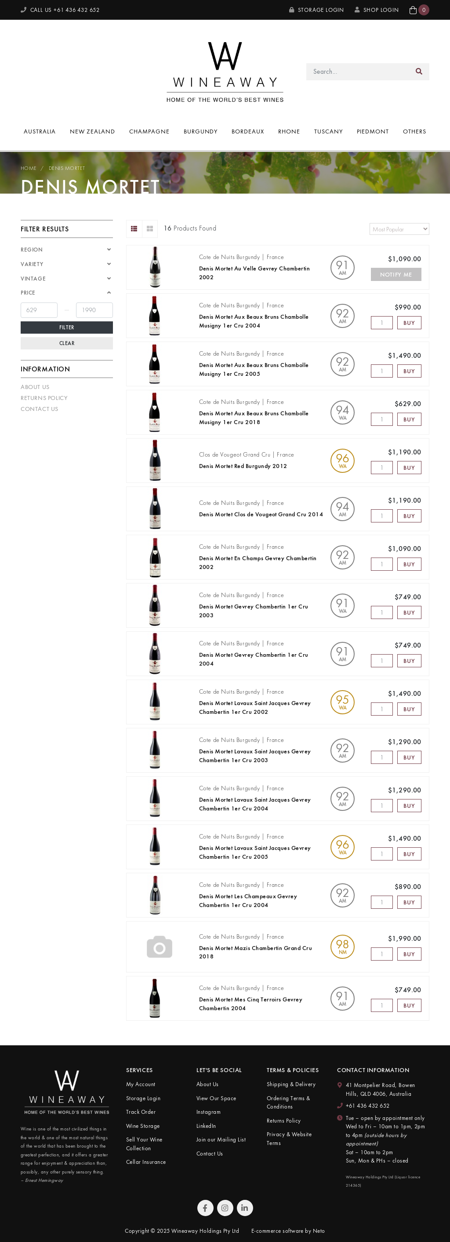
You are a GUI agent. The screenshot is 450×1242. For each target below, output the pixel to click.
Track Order (141, 1112)
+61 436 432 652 (368, 1105)
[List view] (134, 229)
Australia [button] (40, 131)
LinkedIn (206, 1126)
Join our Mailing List (221, 1139)
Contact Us (39, 409)
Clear (67, 343)
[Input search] (358, 71)
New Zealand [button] (92, 131)
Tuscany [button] (328, 131)
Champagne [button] (149, 131)
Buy (409, 323)
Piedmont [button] (373, 131)
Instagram (208, 1112)
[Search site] (419, 71)
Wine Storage (143, 1126)
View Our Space (216, 1098)
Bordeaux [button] (248, 131)
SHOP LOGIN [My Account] (377, 10)
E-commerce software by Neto (288, 1231)
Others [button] (414, 131)
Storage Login (316, 10)
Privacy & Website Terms (289, 1138)
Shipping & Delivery (291, 1084)
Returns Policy (44, 398)
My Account (141, 1084)
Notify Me (396, 274)
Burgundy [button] (201, 131)
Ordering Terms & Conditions (288, 1102)
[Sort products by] (399, 228)
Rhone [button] (289, 131)
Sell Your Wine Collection (144, 1144)
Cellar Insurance (146, 1162)
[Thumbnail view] (150, 229)
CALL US (60, 10)
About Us (35, 387)
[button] (419, 9)
